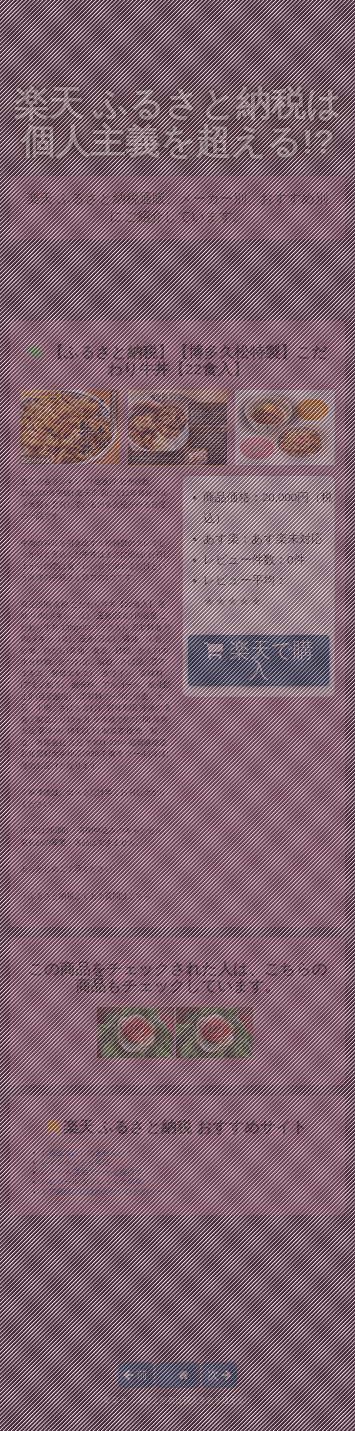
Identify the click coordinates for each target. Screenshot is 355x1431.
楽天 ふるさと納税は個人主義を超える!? (178, 122)
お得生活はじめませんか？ (87, 1152)
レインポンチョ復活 (75, 1162)
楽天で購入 (258, 660)
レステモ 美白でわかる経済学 (92, 1172)
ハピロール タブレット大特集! (93, 1181)
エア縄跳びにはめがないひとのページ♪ (108, 1191)
